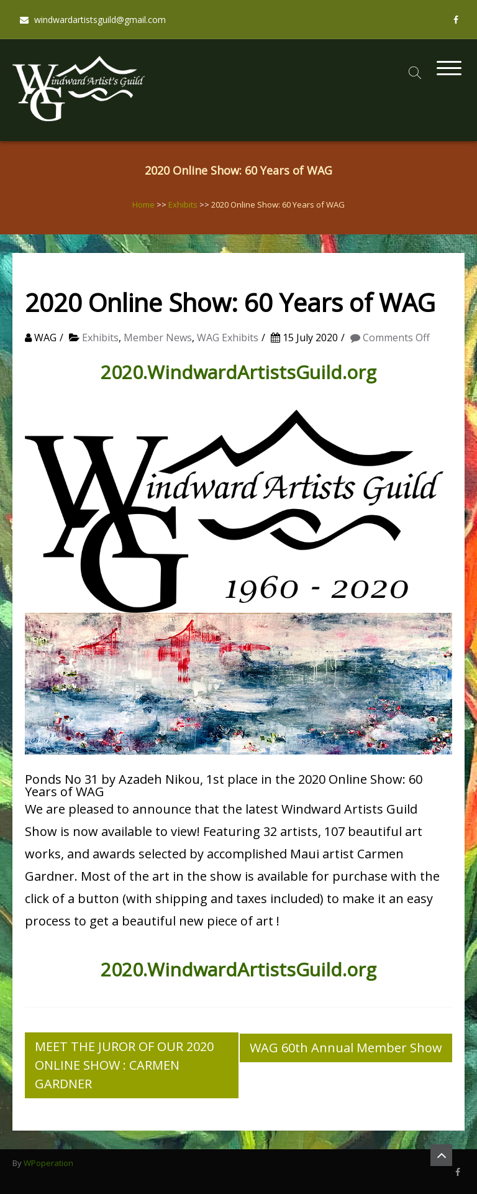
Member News (158, 337)
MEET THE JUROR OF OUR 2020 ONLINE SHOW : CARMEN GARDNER (124, 1065)
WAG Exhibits (227, 337)
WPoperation (48, 1163)
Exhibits (183, 204)
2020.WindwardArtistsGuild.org (238, 372)
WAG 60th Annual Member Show (346, 1047)
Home (143, 204)
